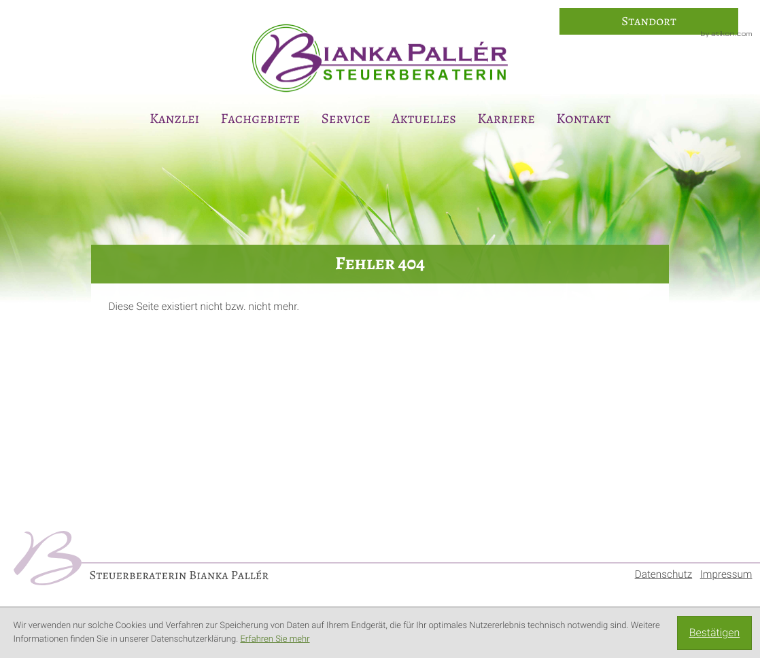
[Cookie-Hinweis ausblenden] (714, 633)
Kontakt (583, 118)
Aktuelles (424, 118)
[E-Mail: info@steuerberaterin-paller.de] (741, 272)
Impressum (726, 574)
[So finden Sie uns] (648, 21)
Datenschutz (664, 574)
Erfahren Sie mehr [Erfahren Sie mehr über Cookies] (274, 639)
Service (346, 118)
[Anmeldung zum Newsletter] (741, 309)
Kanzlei (174, 118)
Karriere (506, 118)
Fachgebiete (260, 118)
